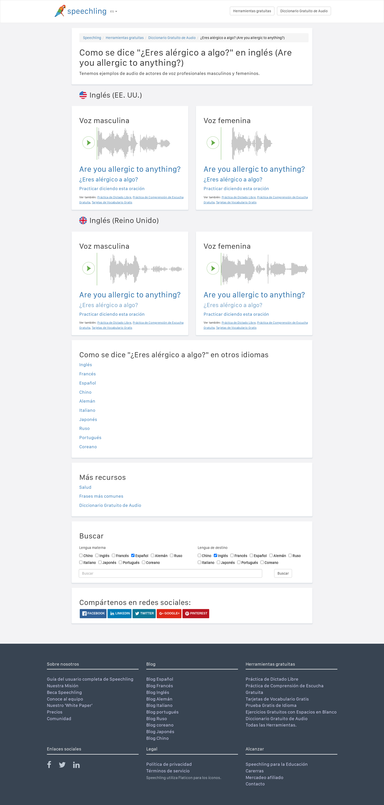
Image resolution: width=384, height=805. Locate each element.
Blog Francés (159, 685)
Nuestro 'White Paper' (69, 705)
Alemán (87, 401)
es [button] (113, 11)
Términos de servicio (168, 770)
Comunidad (59, 718)
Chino (85, 392)
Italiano (87, 410)
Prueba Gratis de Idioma (271, 705)
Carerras (255, 770)
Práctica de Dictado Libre (272, 679)
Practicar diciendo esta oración (112, 188)
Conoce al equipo (65, 699)
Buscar (283, 573)
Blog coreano (160, 725)
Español (87, 383)
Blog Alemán (159, 699)
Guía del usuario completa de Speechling (90, 679)
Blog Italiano (159, 705)
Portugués (90, 437)
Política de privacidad (169, 764)
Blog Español (159, 679)
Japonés (88, 419)
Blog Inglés (157, 692)
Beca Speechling (64, 692)
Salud (85, 487)
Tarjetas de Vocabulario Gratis (277, 699)
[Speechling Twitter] (65, 766)
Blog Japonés (160, 731)
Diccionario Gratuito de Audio (304, 11)
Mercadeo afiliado (264, 777)
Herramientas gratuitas (252, 11)
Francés (87, 373)
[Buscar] (170, 573)
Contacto (255, 783)
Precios (54, 712)
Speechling (92, 38)
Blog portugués (162, 712)
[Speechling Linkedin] (79, 766)
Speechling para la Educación (277, 764)
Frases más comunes (101, 496)
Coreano (88, 446)
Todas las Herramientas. (271, 725)
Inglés (85, 364)
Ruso (84, 428)
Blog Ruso (156, 718)
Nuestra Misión (62, 685)
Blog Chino (157, 738)
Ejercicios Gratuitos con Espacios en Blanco (291, 712)
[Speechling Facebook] (52, 766)
